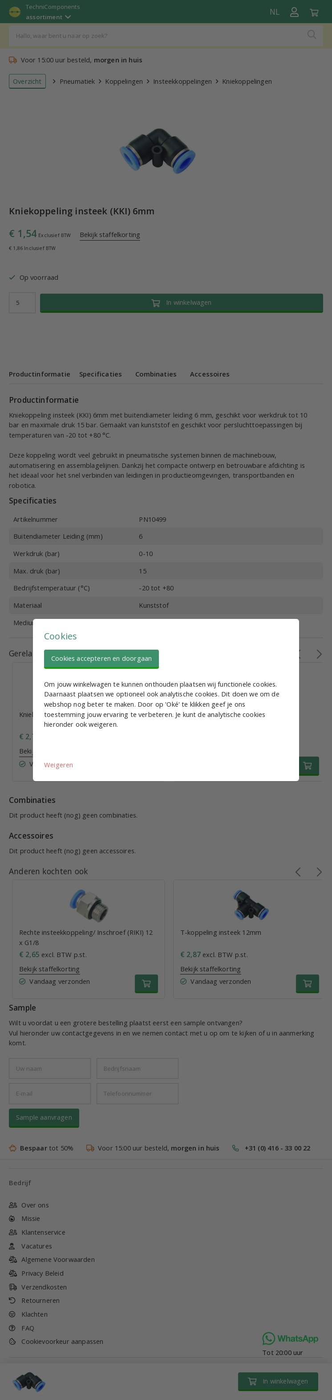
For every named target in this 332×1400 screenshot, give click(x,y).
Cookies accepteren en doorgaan (101, 658)
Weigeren (58, 764)
